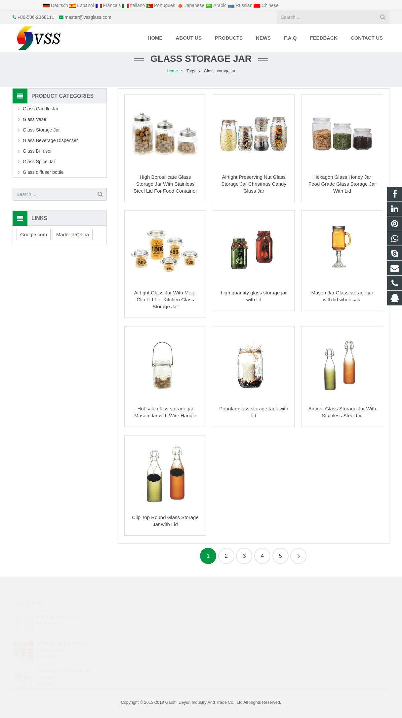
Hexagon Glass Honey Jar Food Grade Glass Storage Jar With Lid (342, 184)
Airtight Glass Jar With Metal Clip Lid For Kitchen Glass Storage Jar (165, 299)
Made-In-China (72, 234)
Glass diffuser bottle (43, 172)
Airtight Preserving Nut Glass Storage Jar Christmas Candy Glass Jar (253, 184)
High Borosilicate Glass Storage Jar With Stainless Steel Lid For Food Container (165, 184)
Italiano (134, 5)
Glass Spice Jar (39, 161)
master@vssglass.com (88, 17)
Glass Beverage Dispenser (50, 140)
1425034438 (225, 616)
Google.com (33, 234)
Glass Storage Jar (41, 129)
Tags (190, 71)
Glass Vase (34, 119)
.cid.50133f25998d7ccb (234, 655)
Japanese (191, 5)
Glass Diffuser (37, 151)
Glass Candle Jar (40, 108)
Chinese (266, 5)
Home (172, 71)
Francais (108, 5)
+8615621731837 (229, 626)
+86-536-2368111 (36, 17)
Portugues (161, 5)
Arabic (217, 5)
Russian (241, 5)
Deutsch (56, 5)
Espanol (82, 5)
